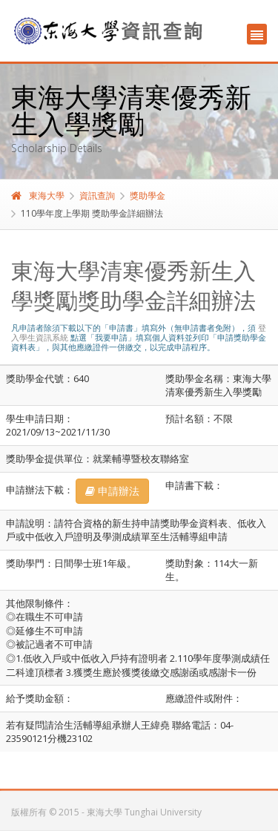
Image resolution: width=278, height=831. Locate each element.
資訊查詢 (97, 195)
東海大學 (37, 195)
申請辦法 (112, 491)
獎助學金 (147, 195)
